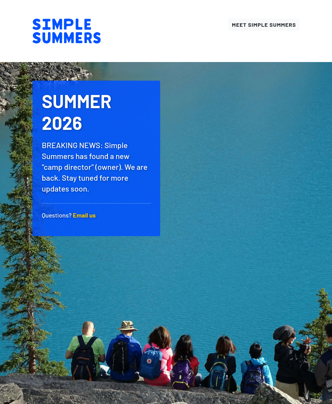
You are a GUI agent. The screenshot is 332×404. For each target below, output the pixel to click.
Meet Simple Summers (264, 24)
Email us (84, 215)
